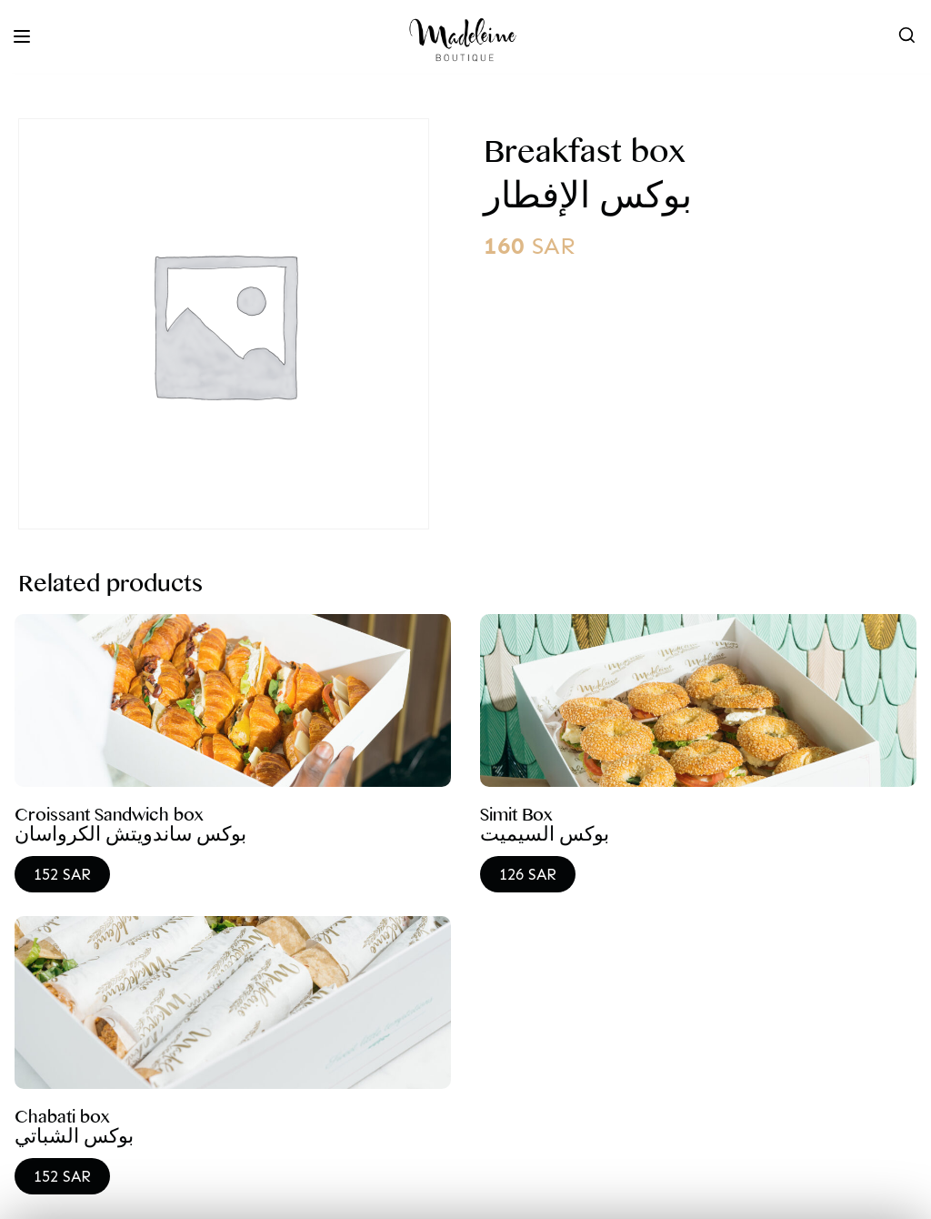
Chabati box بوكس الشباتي (74, 1131)
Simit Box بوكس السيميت (544, 829)
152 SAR (62, 874)
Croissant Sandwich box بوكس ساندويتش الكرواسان (130, 829)
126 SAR (527, 874)
